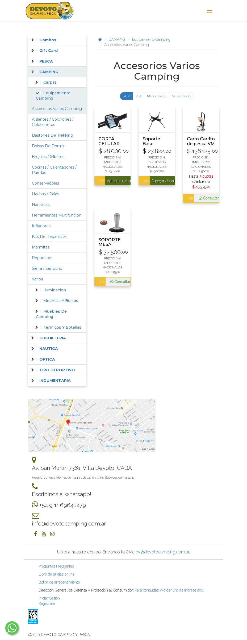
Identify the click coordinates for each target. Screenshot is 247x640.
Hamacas (40, 204)
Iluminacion (54, 290)
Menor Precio (156, 96)
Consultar (209, 198)
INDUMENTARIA (55, 380)
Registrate (47, 603)
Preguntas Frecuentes (56, 566)
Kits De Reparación (49, 236)
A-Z (127, 96)
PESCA (46, 61)
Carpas (50, 82)
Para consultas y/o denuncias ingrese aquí (169, 590)
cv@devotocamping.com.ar (162, 552)
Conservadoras (45, 183)
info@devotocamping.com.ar (69, 523)
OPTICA (47, 359)
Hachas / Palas (45, 193)
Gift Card (48, 50)
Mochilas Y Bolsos (60, 300)
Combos (47, 40)
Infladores (41, 225)
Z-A (138, 96)
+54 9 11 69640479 (62, 505)
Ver (101, 181)
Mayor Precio (181, 96)
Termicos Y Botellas (62, 327)
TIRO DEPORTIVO (57, 370)
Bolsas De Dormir (48, 146)
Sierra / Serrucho (47, 268)
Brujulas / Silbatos (48, 156)
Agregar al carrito (119, 181)
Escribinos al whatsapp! (61, 494)
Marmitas (40, 247)
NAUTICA (48, 348)
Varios (37, 279)
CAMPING (117, 39)
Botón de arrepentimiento (59, 582)
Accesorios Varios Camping (57, 108)
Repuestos (42, 257)
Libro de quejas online (56, 574)
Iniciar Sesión (49, 598)
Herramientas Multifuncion (56, 215)
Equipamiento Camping (151, 39)
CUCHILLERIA (52, 338)
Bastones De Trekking (52, 135)
